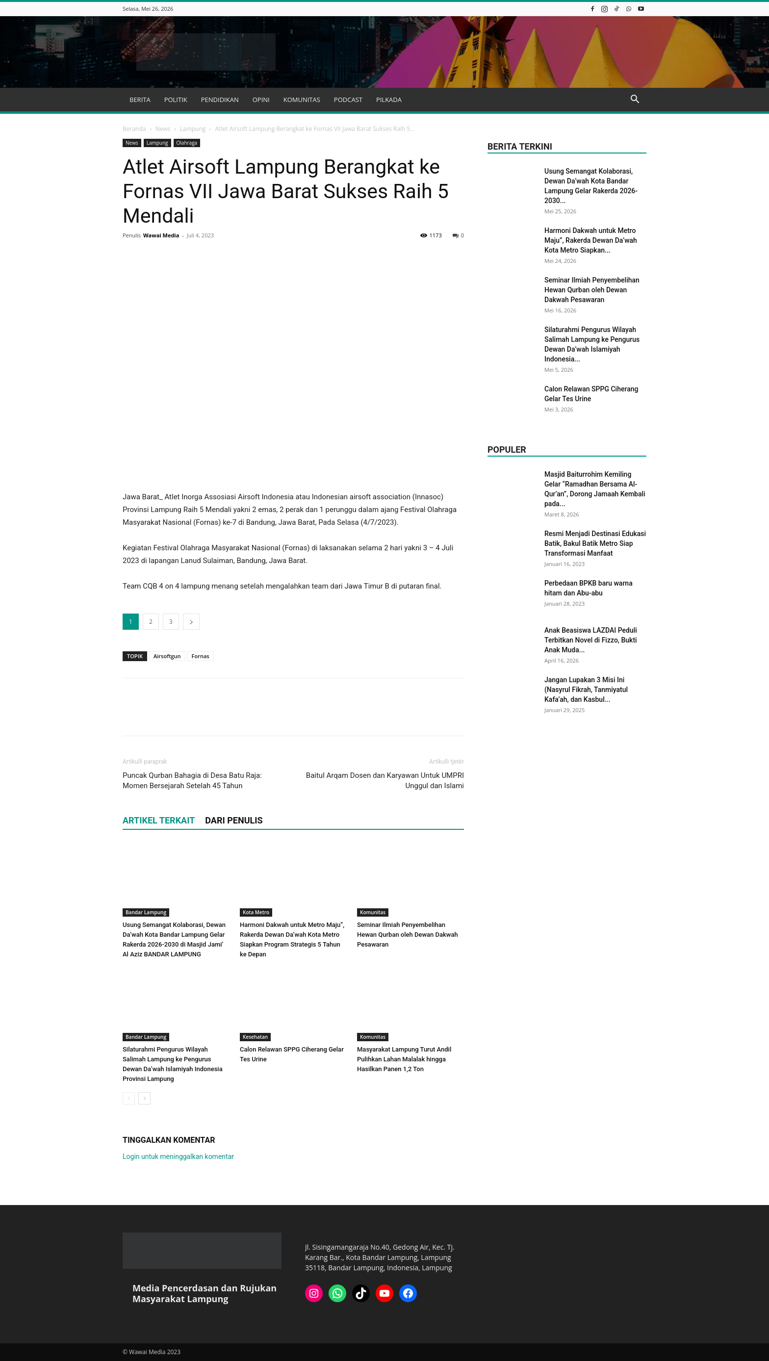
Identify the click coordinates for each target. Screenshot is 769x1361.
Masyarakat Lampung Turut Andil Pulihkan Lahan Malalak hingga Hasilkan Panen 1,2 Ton (404, 1059)
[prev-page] (129, 1098)
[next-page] (144, 1098)
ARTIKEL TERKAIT (159, 820)
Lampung (193, 129)
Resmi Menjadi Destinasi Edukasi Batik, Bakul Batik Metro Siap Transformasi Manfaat (595, 543)
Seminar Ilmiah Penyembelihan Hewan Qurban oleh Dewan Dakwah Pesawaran (407, 934)
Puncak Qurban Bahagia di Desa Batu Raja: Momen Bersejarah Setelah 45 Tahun (192, 780)
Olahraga (187, 142)
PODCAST (348, 99)
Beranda (134, 129)
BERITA (140, 99)
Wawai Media (161, 235)
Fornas (200, 656)
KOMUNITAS (301, 99)
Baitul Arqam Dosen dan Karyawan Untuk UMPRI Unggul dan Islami (385, 780)
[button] (634, 100)
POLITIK (175, 99)
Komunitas (372, 912)
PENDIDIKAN (220, 99)
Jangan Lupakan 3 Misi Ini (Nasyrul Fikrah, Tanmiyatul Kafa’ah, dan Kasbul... (586, 689)
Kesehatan (255, 1036)
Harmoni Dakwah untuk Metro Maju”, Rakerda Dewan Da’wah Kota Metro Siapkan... (590, 240)
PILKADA (389, 99)
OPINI (261, 99)
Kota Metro (256, 912)
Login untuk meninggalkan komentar (178, 1156)
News (163, 129)
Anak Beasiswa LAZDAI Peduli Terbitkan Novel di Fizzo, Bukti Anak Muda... (590, 640)
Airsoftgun (167, 656)
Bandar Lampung (146, 912)
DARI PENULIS (233, 820)
